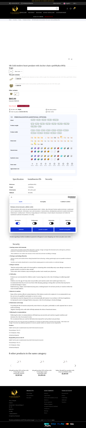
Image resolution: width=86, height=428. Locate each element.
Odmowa (21, 229)
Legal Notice (47, 395)
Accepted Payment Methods (51, 406)
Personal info (65, 393)
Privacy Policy (37, 420)
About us (46, 400)
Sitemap (46, 410)
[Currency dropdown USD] (75, 3)
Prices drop (29, 393)
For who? (31, 12)
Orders (63, 395)
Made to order (38, 16)
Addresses (64, 400)
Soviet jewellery (49, 12)
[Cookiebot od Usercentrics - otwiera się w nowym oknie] (69, 197)
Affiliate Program (48, 404)
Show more (17, 71)
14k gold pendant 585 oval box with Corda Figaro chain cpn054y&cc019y (42, 372)
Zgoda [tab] (20, 201)
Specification (18, 179)
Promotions (49, 16)
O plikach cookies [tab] (65, 201)
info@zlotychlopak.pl (27, 3)
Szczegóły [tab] (43, 201)
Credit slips (64, 397)
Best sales (29, 397)
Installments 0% (34, 179)
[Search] (57, 8)
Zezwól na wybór (43, 229)
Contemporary (61, 12)
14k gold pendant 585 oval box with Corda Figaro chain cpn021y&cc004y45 (18, 372)
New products (30, 395)
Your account (67, 390)
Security (48, 179)
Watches (39, 12)
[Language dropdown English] (67, 3)
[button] (75, 365)
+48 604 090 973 (14, 3)
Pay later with (15, 109)
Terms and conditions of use (51, 397)
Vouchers (64, 402)
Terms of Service (47, 420)
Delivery (46, 393)
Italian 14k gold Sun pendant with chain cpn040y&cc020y (65, 371)
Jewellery (23, 12)
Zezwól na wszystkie (64, 229)
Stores (45, 413)
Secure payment (48, 402)
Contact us (46, 408)
